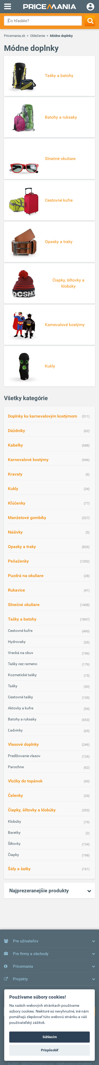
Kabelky (15, 445)
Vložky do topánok (25, 780)
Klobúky (14, 821)
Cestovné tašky (20, 697)
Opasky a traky (22, 546)
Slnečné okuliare (24, 604)
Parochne (16, 767)
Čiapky (13, 855)
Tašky (12, 686)
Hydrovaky (17, 642)
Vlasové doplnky (23, 744)
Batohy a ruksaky (22, 719)
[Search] (90, 21)
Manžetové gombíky (27, 517)
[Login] (90, 7)
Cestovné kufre (20, 630)
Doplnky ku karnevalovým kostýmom (42, 416)
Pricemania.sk (14, 36)
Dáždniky (16, 430)
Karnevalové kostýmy (28, 459)
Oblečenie (37, 36)
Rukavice (16, 590)
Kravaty (15, 474)
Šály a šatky (19, 868)
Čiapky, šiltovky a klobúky (32, 809)
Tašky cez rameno (22, 664)
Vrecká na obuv (20, 653)
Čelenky (15, 795)
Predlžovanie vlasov (24, 756)
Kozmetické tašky (22, 675)
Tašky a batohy (22, 619)
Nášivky (15, 532)
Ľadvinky (15, 730)
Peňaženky (18, 561)
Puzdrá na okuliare (26, 575)
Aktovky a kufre (20, 708)
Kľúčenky (16, 503)
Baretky (14, 832)
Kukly (13, 488)
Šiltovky (14, 843)
